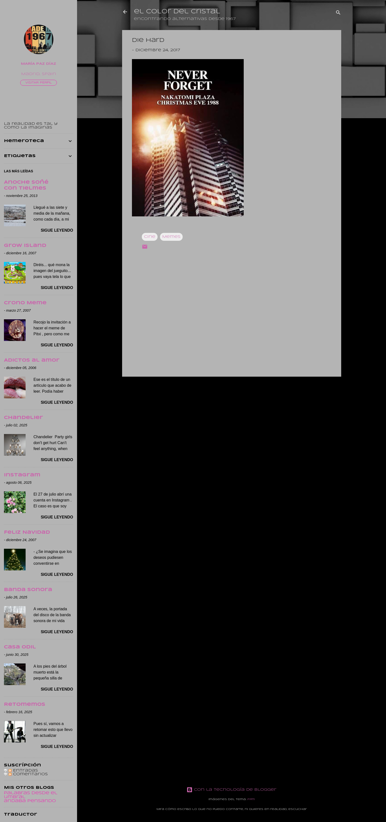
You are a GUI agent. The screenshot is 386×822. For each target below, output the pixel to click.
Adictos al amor (32, 360)
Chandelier (23, 418)
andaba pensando (30, 801)
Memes (171, 237)
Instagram (22, 475)
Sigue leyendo (57, 230)
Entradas (23, 770)
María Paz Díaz (38, 63)
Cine (149, 237)
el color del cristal (177, 12)
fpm (251, 799)
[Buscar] (338, 13)
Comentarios (28, 774)
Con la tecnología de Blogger (231, 789)
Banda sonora (28, 590)
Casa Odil (20, 647)
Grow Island (25, 245)
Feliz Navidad (27, 532)
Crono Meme (25, 303)
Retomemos (24, 704)
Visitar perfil (38, 82)
